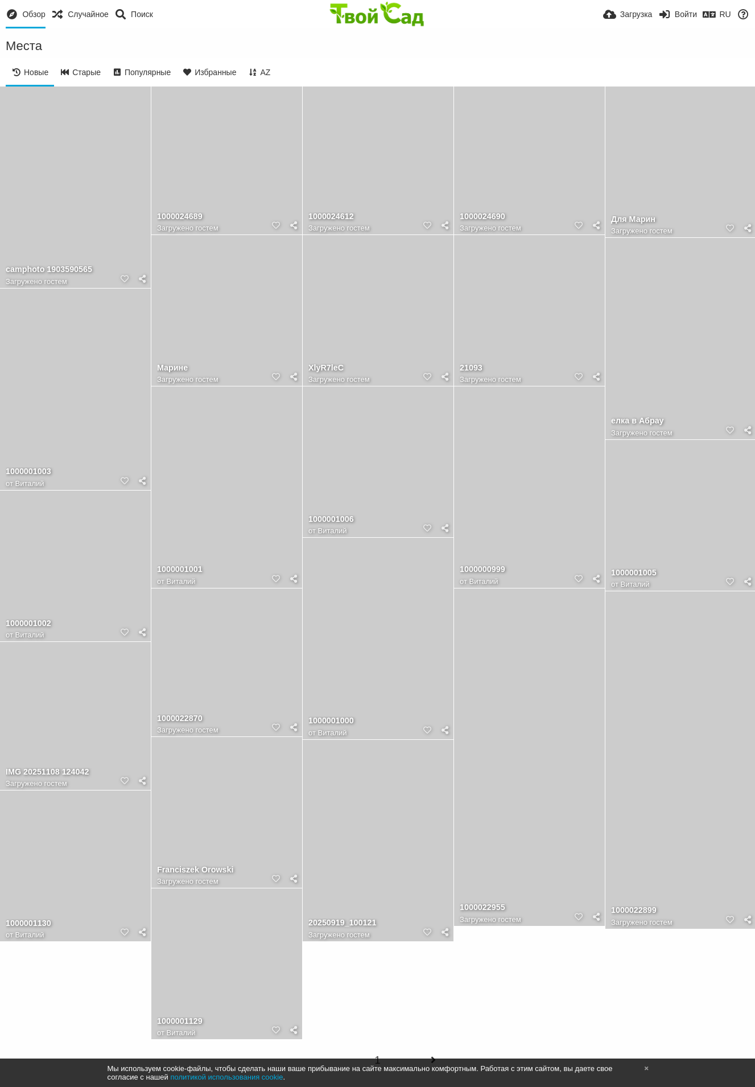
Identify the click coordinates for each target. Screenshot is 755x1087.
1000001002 (28, 623)
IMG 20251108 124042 (47, 772)
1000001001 (180, 569)
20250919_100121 (342, 923)
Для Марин (633, 219)
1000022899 (634, 910)
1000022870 (180, 718)
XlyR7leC (326, 368)
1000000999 (482, 569)
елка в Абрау (637, 421)
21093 (471, 368)
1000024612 (331, 216)
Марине (172, 368)
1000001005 (634, 573)
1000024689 (180, 216)
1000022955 (482, 907)
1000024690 (482, 216)
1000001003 (28, 471)
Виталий (29, 483)
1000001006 (331, 519)
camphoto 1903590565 (49, 269)
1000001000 (331, 721)
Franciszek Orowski (195, 870)
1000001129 (180, 1021)
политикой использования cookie (226, 1077)
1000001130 (28, 923)
